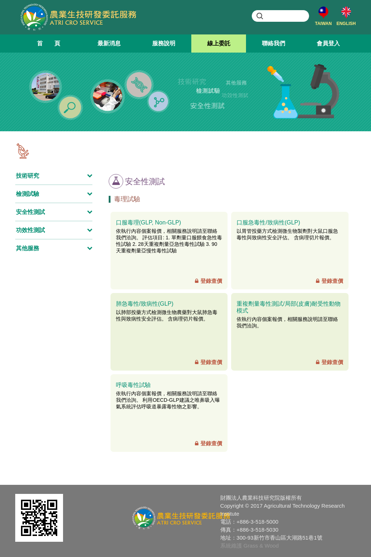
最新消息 (109, 43)
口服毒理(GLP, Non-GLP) (148, 222)
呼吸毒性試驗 (133, 385)
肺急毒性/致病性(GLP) (145, 304)
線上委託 (218, 43)
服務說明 (163, 43)
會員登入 (328, 43)
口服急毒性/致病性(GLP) (268, 222)
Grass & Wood (261, 545)
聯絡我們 (273, 43)
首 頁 (48, 43)
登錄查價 (208, 281)
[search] (281, 16)
